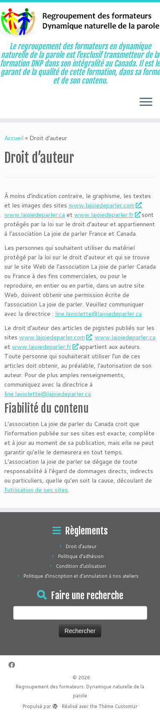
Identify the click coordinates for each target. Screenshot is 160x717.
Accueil (13, 138)
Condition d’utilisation (81, 566)
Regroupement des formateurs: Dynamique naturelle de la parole (80, 691)
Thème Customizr (118, 706)
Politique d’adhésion (81, 556)
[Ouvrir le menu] (146, 102)
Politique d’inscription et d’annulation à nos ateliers (81, 576)
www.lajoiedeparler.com (105, 205)
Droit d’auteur (81, 546)
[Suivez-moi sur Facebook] (14, 664)
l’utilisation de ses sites (36, 490)
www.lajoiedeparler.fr (107, 214)
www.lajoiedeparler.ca (34, 214)
